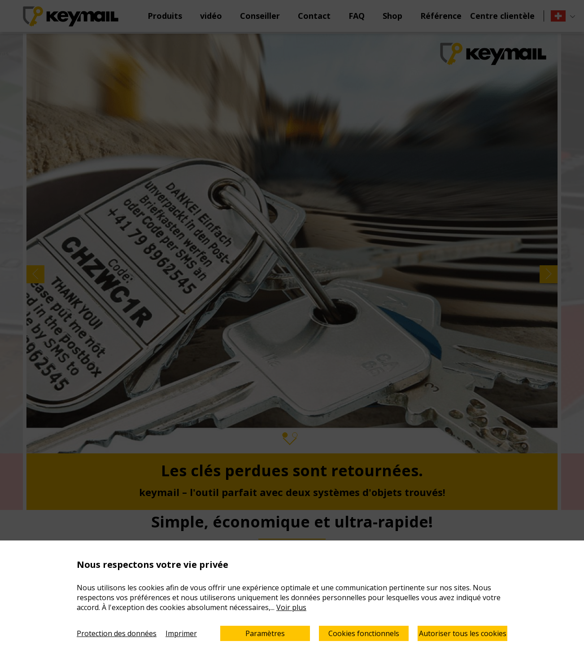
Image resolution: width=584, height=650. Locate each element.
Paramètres (265, 633)
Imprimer (181, 633)
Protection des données (117, 633)
